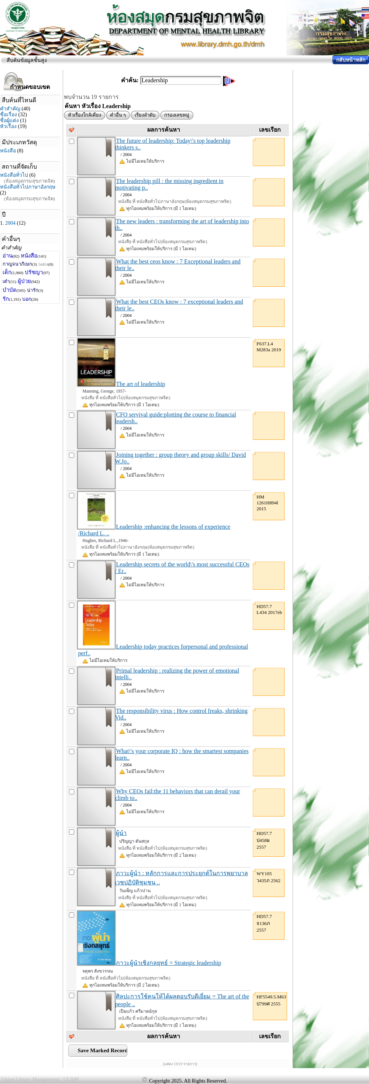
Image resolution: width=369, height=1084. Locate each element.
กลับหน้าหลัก (350, 60)
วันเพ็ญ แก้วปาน (135, 890)
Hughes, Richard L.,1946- (105, 540)
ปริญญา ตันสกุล (134, 841)
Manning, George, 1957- (104, 391)
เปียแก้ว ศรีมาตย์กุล (138, 1011)
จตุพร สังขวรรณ (97, 971)
